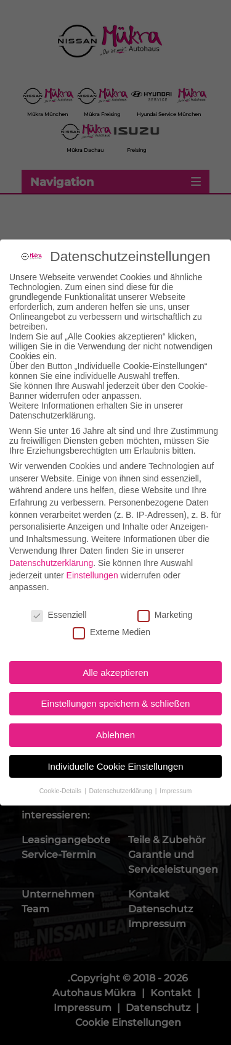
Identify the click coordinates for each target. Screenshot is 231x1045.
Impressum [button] (176, 774)
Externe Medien (111, 616)
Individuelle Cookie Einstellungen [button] (115, 749)
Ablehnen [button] (115, 719)
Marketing (164, 598)
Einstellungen (92, 559)
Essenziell (59, 598)
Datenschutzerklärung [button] (121, 774)
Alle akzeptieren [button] (115, 656)
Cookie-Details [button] (61, 774)
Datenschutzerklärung (51, 546)
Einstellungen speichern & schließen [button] (115, 687)
